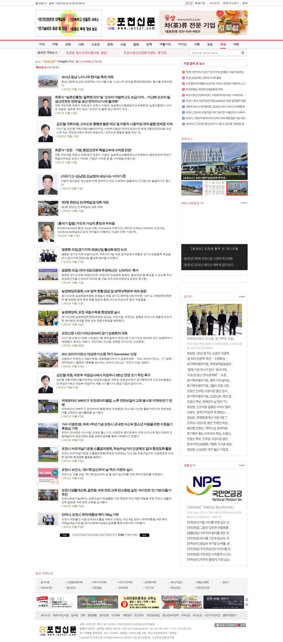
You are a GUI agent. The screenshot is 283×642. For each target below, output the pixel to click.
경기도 (182, 44)
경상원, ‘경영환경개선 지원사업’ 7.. (207, 417)
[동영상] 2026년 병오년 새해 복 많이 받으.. (209, 264)
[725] (101, 534)
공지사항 (45, 582)
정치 (42, 44)
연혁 (82, 615)
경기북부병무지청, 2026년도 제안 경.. (210, 396)
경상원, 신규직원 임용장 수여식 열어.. (209, 407)
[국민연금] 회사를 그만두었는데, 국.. (208, 538)
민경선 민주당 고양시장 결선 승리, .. (208, 391)
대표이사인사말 (61, 615)
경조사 (225, 582)
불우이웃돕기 (230, 615)
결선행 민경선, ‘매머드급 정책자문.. (208, 428)
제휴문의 (127, 615)
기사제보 (115, 615)
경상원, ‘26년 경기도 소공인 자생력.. (208, 353)
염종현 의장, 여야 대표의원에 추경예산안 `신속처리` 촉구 (99, 270)
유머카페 (123, 588)
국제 (236, 44)
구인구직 (148, 588)
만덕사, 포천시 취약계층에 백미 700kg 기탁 (90, 514)
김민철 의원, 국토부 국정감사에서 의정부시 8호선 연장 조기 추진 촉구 (103, 375)
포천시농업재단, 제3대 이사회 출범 (203, 78)
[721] (75, 534)
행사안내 (71, 588)
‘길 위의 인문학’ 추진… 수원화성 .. (207, 358)
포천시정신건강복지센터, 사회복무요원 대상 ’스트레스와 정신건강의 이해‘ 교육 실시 (228, 95)
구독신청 (185, 615)
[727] (114, 534)
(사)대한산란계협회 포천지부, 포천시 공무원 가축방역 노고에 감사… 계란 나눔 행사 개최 (230, 83)
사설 (123, 44)
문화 (110, 44)
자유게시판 (46, 588)
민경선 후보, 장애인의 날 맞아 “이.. (207, 401)
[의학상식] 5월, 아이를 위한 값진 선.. (209, 522)
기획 (197, 44)
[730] (135, 534)
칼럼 (136, 44)
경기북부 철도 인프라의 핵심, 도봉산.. (209, 433)
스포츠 (95, 44)
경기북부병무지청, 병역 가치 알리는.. (209, 380)
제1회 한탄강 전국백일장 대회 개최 (85, 202)
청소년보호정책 (170, 615)
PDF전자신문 (203, 588)
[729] (128, 534)
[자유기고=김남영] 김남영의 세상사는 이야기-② (93, 176)
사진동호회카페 (74, 582)
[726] (108, 534)
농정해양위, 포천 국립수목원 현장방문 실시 (90, 312)
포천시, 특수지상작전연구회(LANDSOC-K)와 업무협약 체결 (216, 101)
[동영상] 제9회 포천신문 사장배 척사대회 (208, 258)
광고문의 (138, 615)
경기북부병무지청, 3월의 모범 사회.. (208, 385)
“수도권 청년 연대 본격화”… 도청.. (207, 375)
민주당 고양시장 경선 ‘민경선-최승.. (208, 423)
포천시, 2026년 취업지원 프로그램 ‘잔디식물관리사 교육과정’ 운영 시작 (221, 112)
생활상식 (165, 44)
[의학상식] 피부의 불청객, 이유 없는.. (209, 559)
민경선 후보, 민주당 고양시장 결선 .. (208, 438)
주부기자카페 (99, 582)
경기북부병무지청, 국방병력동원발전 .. (210, 364)
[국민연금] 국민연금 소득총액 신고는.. (209, 554)
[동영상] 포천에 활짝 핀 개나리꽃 (214, 248)
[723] (88, 534)
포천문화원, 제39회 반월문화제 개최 (204, 89)
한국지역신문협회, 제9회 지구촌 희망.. (210, 444)
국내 (223, 44)
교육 (68, 44)
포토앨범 (96, 588)
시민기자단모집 (212, 615)
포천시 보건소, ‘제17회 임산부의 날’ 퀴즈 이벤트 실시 (96, 469)
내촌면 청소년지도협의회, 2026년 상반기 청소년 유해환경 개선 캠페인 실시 (224, 106)
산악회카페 (150, 582)
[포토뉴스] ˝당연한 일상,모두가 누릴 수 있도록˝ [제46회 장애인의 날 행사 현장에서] (227, 124)
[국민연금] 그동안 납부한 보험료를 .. (208, 527)
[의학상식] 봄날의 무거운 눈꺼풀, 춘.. (209, 543)
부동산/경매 (202, 582)
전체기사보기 (231, 3)
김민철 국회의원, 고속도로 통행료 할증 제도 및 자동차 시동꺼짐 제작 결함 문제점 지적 (114, 124)
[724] (95, 534)
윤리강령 (103, 615)
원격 (245, 3)
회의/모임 (175, 588)
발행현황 (92, 615)
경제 (55, 44)
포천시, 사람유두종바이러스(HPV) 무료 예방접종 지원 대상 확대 (218, 118)
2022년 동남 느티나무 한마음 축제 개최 (87, 77)
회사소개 (45, 615)
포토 (210, 44)
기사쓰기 (214, 3)
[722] (82, 534)
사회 (81, 44)
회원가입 (200, 3)
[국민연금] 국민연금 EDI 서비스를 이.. (209, 549)
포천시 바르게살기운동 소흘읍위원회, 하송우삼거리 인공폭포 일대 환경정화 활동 (116, 448)
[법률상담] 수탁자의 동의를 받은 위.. (208, 533)
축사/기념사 (176, 582)
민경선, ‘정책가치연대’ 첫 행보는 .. (207, 412)
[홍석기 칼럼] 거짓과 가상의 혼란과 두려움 (86, 223)
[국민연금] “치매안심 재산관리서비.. (210, 507)
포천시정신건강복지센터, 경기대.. (146, 52)
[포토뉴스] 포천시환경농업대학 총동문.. (205, 178)
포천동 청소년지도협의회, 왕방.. (87, 52)
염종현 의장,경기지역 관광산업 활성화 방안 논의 (94, 249)
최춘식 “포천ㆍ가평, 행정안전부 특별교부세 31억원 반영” (93, 150)
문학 (149, 44)
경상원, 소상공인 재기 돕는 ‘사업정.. (208, 449)
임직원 (74, 615)
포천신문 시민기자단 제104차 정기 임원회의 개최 (94, 333)
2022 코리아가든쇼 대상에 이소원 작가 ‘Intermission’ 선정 (98, 354)
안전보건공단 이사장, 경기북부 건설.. (211, 338)
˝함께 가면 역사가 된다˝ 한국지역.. (207, 369)
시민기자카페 (125, 582)
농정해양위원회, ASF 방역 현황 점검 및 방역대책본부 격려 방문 (103, 291)
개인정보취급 (153, 615)
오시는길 (197, 615)
